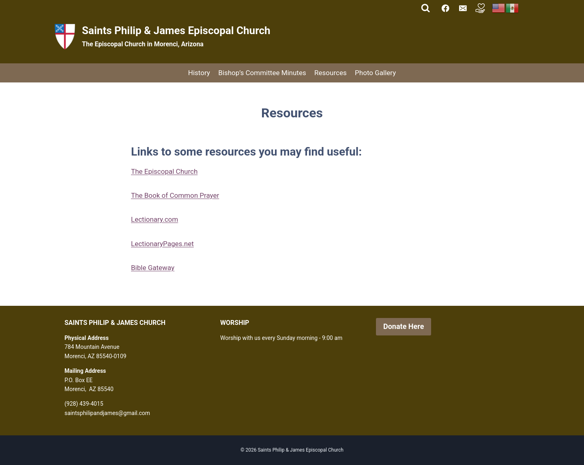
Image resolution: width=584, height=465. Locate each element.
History (199, 73)
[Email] (462, 8)
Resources (330, 73)
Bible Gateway (152, 268)
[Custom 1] (480, 8)
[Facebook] (445, 8)
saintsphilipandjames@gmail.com (107, 413)
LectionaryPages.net (162, 244)
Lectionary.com (154, 219)
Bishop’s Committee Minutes (262, 73)
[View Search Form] (425, 8)
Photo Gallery (375, 73)
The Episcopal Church (164, 171)
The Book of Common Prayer (175, 195)
